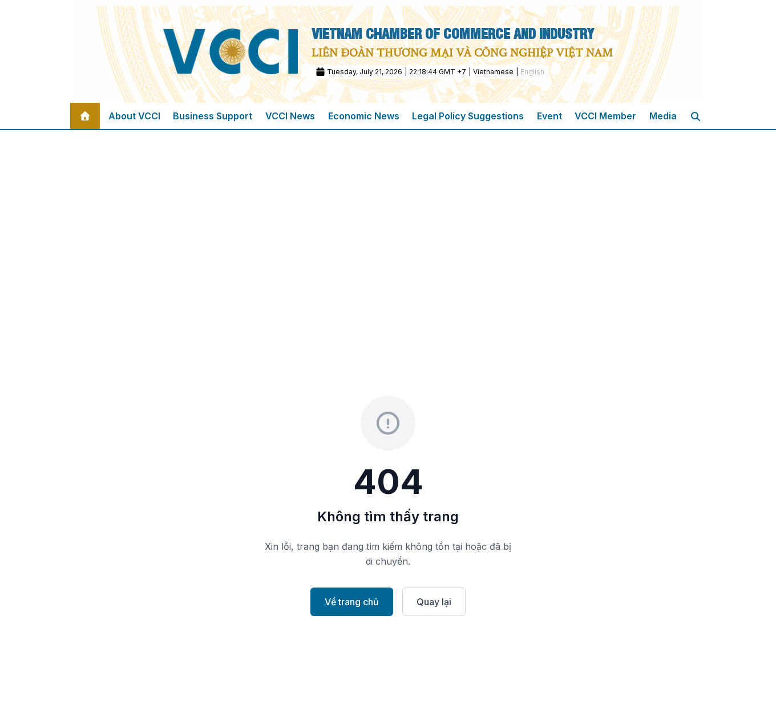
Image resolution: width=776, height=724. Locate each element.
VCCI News (290, 116)
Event (549, 116)
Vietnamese (493, 71)
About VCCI (134, 116)
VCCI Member (605, 116)
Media (663, 116)
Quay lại (434, 602)
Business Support (212, 116)
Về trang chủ (352, 602)
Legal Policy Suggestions (468, 116)
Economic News (363, 116)
